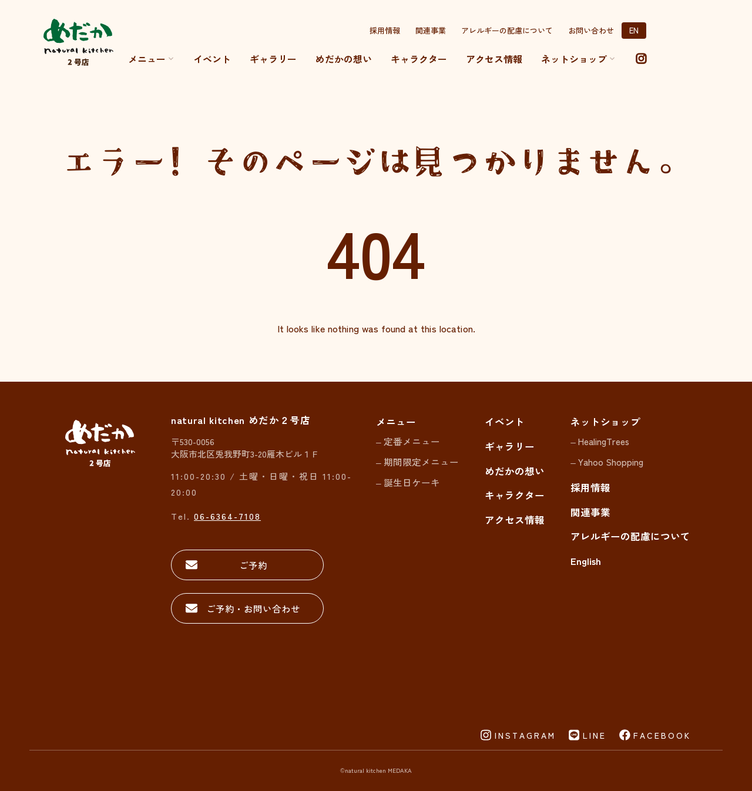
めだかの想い (343, 59)
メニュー (151, 58)
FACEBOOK (662, 735)
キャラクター (419, 59)
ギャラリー (273, 59)
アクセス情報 (494, 59)
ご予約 (253, 564)
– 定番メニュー (408, 441)
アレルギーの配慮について (507, 30)
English (585, 561)
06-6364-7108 (227, 516)
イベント (212, 59)
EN (634, 30)
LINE (594, 735)
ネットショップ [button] (578, 58)
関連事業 (430, 30)
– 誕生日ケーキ (408, 482)
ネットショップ (605, 422)
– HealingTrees (599, 441)
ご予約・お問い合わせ (253, 608)
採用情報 (385, 30)
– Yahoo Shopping (606, 461)
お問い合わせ (591, 30)
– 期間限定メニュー (417, 461)
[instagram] (641, 58)
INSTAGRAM (525, 735)
